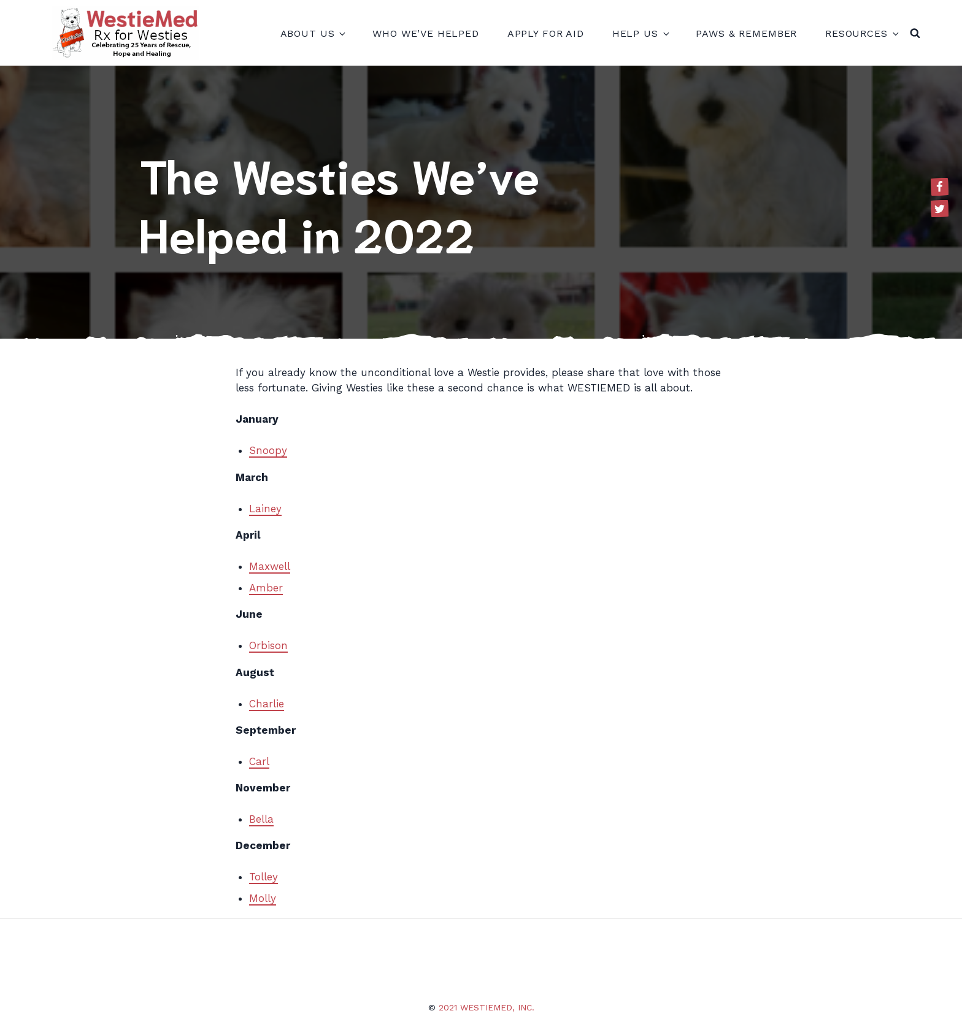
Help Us (640, 33)
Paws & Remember (746, 33)
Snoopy (268, 450)
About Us (312, 33)
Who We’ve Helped (425, 33)
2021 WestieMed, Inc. (486, 1007)
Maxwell (269, 566)
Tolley (263, 877)
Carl (259, 761)
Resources (861, 33)
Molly (262, 898)
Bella (261, 819)
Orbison (268, 645)
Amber (266, 588)
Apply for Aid (545, 33)
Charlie (266, 704)
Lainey (265, 508)
